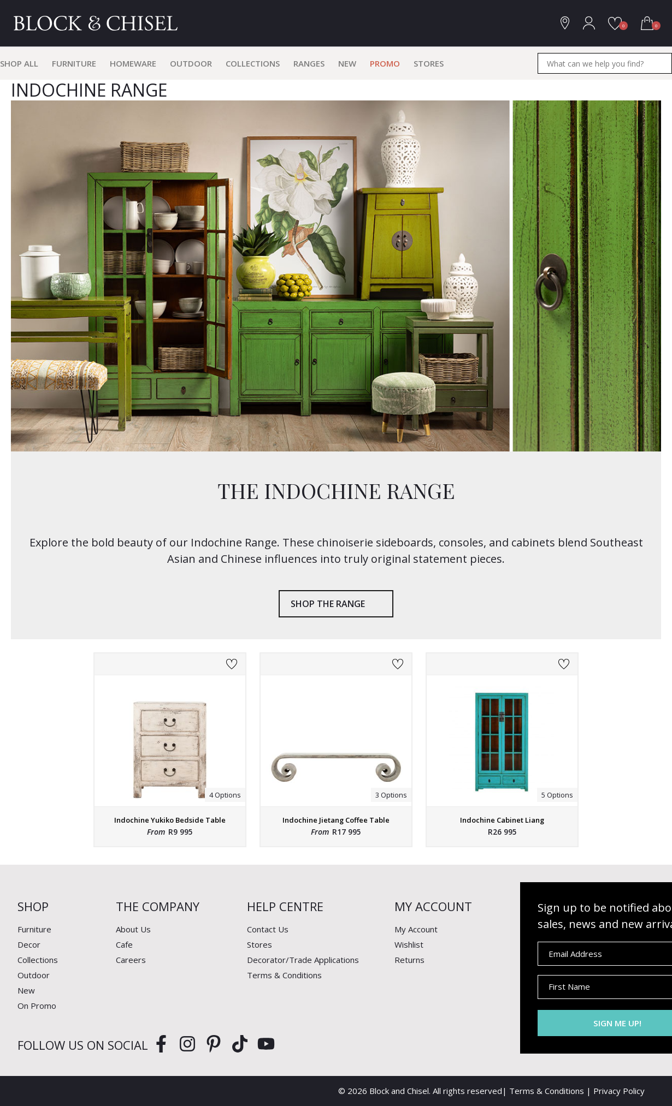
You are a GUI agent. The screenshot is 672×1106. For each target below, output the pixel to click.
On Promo (36, 1005)
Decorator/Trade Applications (303, 959)
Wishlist (408, 944)
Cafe (124, 944)
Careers (131, 959)
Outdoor (191, 63)
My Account (416, 929)
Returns (409, 959)
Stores (429, 63)
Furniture (74, 63)
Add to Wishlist (231, 664)
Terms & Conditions (284, 975)
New (347, 63)
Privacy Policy (619, 1090)
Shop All (19, 63)
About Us (133, 929)
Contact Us (267, 929)
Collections (253, 63)
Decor (28, 944)
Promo (385, 63)
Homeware (133, 63)
